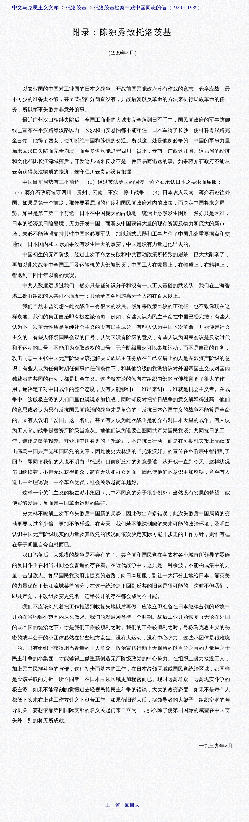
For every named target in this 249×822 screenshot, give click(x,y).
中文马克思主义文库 (35, 7)
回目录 (132, 805)
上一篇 (112, 805)
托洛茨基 (76, 7)
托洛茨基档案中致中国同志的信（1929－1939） (148, 7)
